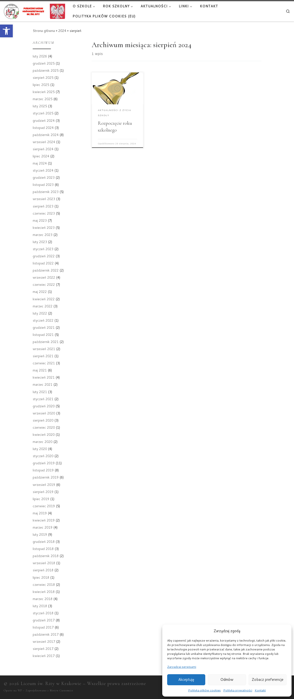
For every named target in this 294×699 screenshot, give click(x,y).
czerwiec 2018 (44, 584)
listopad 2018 (43, 548)
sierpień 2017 (43, 648)
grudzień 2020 (44, 406)
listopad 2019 (43, 470)
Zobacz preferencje (267, 679)
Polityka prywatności (237, 690)
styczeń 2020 (43, 455)
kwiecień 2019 (44, 520)
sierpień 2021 (43, 356)
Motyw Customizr (61, 690)
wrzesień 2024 (44, 141)
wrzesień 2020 (44, 413)
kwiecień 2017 (44, 655)
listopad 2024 (43, 127)
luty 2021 (40, 391)
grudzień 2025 (44, 63)
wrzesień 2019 (44, 484)
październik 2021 (46, 341)
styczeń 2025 (43, 113)
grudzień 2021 (44, 327)
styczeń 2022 (43, 320)
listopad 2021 (43, 334)
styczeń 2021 (43, 399)
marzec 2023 (42, 234)
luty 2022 (40, 313)
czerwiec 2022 (44, 284)
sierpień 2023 (43, 206)
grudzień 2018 (44, 541)
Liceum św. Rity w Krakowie (51, 683)
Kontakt (260, 690)
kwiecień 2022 (44, 299)
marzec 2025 (42, 98)
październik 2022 (46, 270)
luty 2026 (40, 56)
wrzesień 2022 (44, 277)
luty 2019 (40, 534)
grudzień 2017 (44, 620)
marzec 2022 (42, 306)
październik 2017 (46, 634)
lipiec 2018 (41, 577)
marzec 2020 (42, 441)
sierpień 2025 (43, 77)
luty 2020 (40, 448)
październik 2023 (46, 191)
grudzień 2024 (44, 120)
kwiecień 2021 (44, 377)
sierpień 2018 (43, 570)
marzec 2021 (42, 384)
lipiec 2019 (41, 498)
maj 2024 (40, 163)
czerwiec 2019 (44, 506)
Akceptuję (186, 679)
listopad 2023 (43, 184)
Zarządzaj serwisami (181, 667)
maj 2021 (40, 370)
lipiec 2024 (41, 156)
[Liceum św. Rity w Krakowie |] (34, 11)
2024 (62, 30)
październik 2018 (46, 555)
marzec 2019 (42, 527)
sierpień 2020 (43, 420)
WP (20, 690)
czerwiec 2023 (44, 213)
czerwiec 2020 (44, 427)
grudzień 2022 (44, 256)
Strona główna (44, 30)
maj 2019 (40, 513)
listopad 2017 (43, 627)
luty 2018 (40, 605)
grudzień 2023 (44, 177)
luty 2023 (40, 241)
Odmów (226, 679)
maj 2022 (40, 291)
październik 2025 (46, 70)
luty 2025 (40, 106)
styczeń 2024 (43, 170)
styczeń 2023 (43, 249)
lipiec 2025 (41, 84)
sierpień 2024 (43, 149)
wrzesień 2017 (44, 641)
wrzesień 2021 (44, 348)
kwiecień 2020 (44, 434)
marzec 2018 (42, 598)
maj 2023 (40, 220)
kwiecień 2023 (44, 227)
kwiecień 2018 (44, 591)
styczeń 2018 (43, 613)
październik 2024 (46, 134)
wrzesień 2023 (44, 198)
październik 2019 (46, 477)
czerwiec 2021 (44, 363)
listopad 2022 (43, 263)
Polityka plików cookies (204, 690)
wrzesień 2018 (44, 563)
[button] (6, 31)
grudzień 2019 (44, 463)
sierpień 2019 (43, 491)
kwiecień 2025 (44, 91)
